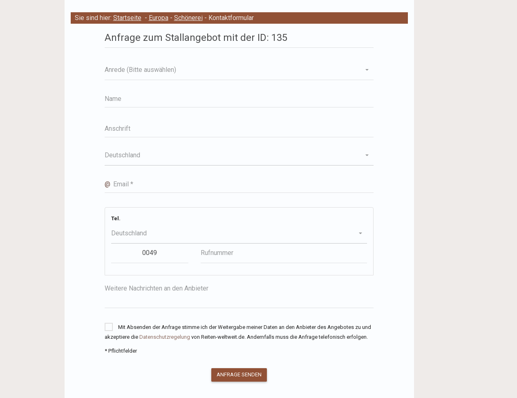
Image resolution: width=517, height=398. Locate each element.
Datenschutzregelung (164, 337)
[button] (239, 70)
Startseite (127, 18)
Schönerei (188, 18)
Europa (158, 18)
